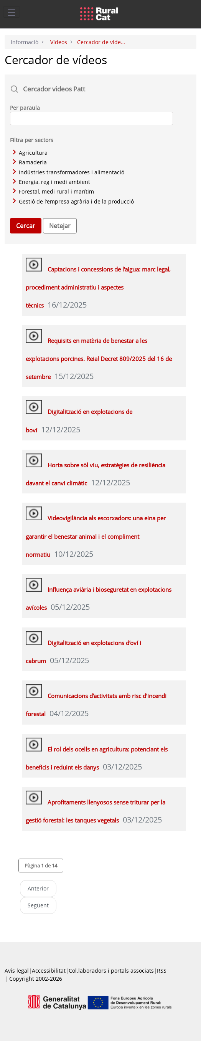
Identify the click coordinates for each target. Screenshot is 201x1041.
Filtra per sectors (31, 140)
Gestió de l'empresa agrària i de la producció (73, 201)
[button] (40, 865)
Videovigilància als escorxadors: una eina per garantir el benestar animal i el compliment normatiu (96, 536)
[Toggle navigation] (11, 12)
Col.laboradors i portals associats (111, 970)
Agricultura (30, 152)
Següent (38, 905)
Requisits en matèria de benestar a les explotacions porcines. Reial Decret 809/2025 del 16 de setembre (99, 359)
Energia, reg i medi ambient (51, 182)
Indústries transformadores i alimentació (68, 172)
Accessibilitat (49, 970)
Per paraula (25, 107)
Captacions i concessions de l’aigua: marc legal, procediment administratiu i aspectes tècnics (98, 287)
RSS (161, 970)
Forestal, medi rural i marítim (53, 191)
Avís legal (17, 970)
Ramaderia (30, 162)
